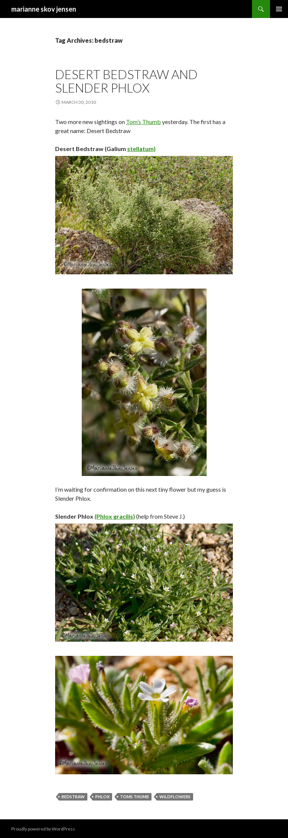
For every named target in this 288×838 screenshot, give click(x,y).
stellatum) (141, 148)
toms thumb (134, 796)
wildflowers (174, 796)
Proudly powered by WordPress (43, 829)
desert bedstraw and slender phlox (126, 81)
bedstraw (73, 796)
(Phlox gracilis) (114, 516)
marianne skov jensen (43, 9)
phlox (102, 796)
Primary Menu (279, 9)
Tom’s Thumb (143, 121)
